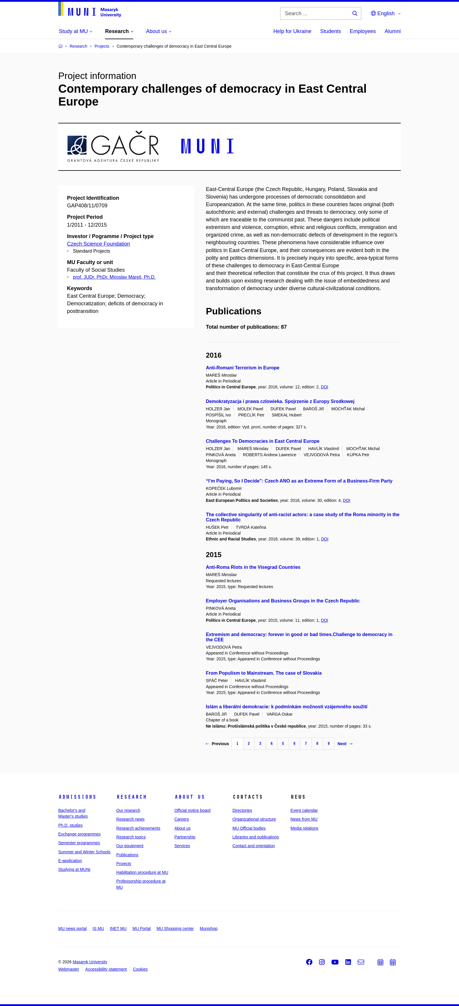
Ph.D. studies (70, 825)
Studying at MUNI (74, 869)
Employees (363, 31)
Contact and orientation (253, 845)
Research (131, 797)
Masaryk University (90, 962)
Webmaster (68, 969)
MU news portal (72, 928)
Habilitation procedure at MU (142, 872)
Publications (127, 854)
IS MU (98, 928)
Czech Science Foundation (98, 244)
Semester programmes (79, 842)
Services (182, 845)
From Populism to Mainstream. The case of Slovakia (264, 673)
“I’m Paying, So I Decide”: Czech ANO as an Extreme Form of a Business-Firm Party (299, 480)
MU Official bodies (249, 828)
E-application (70, 860)
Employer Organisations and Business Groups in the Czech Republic (282, 600)
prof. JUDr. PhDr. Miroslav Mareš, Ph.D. (114, 277)
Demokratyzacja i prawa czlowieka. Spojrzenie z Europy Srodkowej (280, 401)
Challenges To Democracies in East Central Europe (262, 441)
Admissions (77, 797)
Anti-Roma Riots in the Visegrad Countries (253, 567)
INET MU (118, 928)
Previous (217, 743)
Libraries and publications (255, 837)
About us (189, 797)
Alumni (393, 31)
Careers (181, 819)
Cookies (140, 969)
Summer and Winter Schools (84, 852)
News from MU (304, 819)
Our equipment (129, 845)
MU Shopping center (175, 928)
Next (345, 743)
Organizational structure (254, 819)
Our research (128, 810)
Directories (242, 810)
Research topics (130, 837)
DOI (324, 387)
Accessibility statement (106, 969)
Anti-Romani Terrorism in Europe (242, 367)
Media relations (304, 828)
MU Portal (141, 928)
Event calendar (304, 810)
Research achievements (138, 828)
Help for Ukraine (292, 31)
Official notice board (192, 810)
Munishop (208, 928)
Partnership (185, 837)
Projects (123, 863)
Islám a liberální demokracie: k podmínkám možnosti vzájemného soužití (286, 706)
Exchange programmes (79, 834)
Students (330, 31)
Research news (130, 819)
